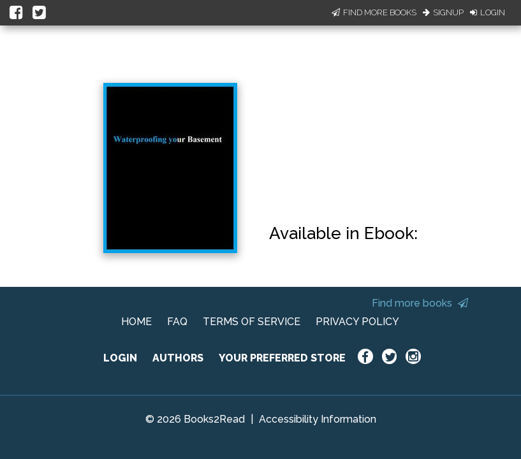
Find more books (420, 303)
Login (487, 12)
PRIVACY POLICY (357, 322)
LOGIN (120, 358)
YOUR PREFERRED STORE (282, 358)
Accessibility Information (317, 419)
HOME (136, 322)
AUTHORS (177, 358)
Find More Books (374, 12)
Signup (443, 12)
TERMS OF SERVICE (251, 322)
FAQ (177, 322)
